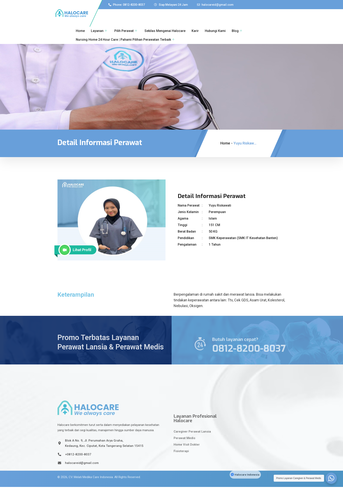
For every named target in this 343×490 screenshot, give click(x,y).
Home (80, 31)
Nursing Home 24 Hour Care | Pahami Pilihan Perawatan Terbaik (125, 39)
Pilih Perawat (125, 31)
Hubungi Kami (215, 31)
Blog (237, 31)
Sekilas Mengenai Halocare (164, 31)
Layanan (99, 31)
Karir (195, 31)
